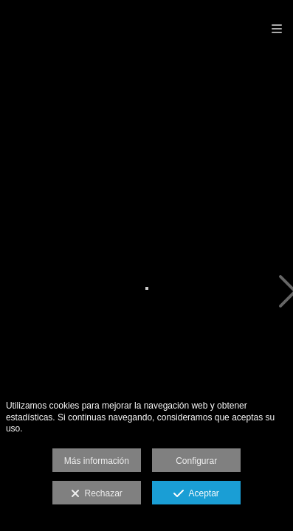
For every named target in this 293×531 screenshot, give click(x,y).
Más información (96, 461)
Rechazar (97, 494)
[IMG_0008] (146, 293)
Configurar (196, 461)
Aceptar (195, 494)
